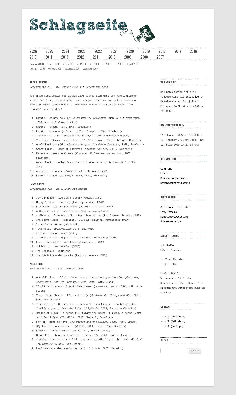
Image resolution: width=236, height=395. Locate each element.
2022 (98, 51)
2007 (160, 57)
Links (164, 173)
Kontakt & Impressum (174, 178)
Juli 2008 (119, 64)
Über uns (166, 168)
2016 (193, 51)
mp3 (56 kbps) (174, 326)
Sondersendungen (171, 221)
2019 (146, 51)
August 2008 (133, 64)
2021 (114, 51)
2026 (33, 51)
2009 (128, 57)
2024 (65, 51)
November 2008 (72, 68)
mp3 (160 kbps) (174, 321)
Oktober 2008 (54, 68)
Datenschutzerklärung (175, 183)
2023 (82, 51)
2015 (33, 57)
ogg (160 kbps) (174, 316)
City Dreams (168, 212)
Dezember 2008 (90, 68)
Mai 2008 (94, 64)
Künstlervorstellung (174, 216)
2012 (80, 57)
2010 (111, 57)
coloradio (192, 96)
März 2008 (68, 64)
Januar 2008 (37, 64)
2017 (177, 51)
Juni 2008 (106, 64)
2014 (48, 57)
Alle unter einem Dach (175, 207)
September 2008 (37, 68)
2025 (49, 51)
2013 (64, 57)
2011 (96, 57)
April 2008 (81, 64)
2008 (144, 57)
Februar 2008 (53, 64)
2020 (130, 51)
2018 (162, 51)
